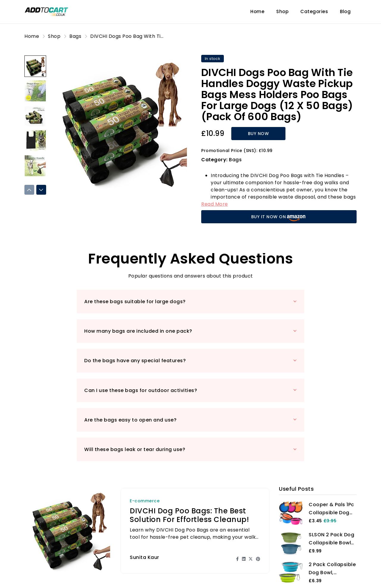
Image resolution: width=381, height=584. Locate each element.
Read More (214, 204)
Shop (282, 11)
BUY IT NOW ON (279, 217)
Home (257, 11)
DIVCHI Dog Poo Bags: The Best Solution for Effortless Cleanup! (189, 426)
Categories (314, 11)
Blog (345, 11)
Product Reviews (139, 571)
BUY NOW (250, 134)
